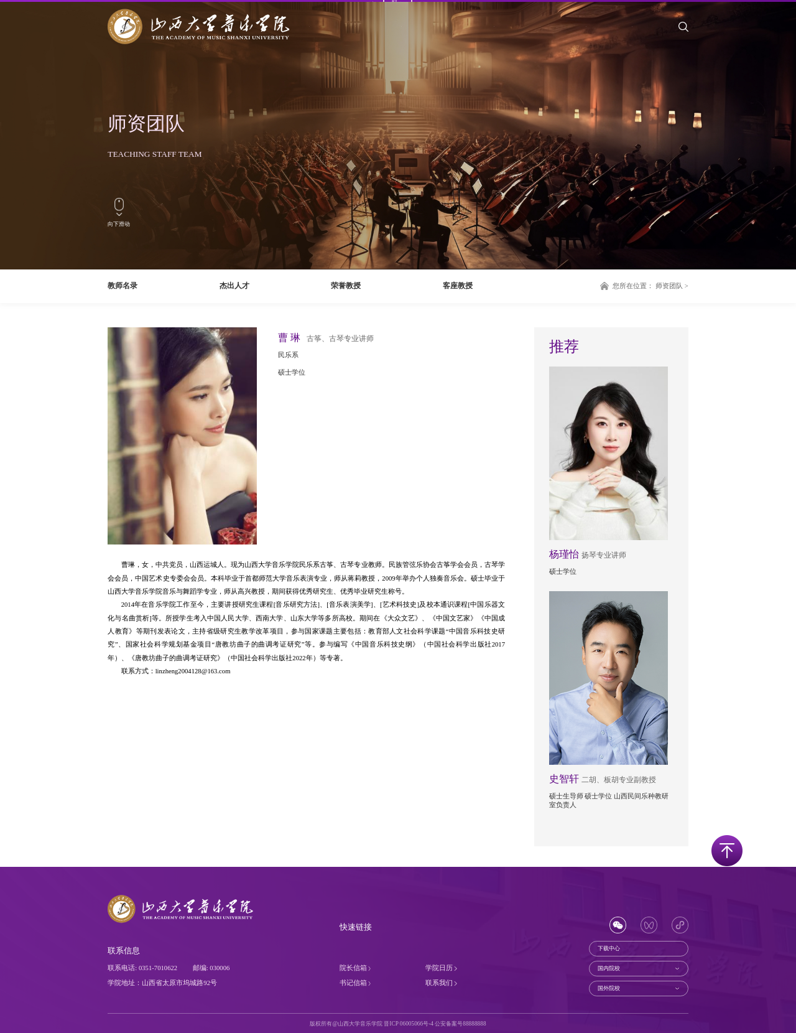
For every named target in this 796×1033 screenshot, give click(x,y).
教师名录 (122, 285)
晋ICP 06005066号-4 (408, 1024)
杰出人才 (234, 285)
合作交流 (555, 41)
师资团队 (416, 41)
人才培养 (462, 41)
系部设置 (370, 41)
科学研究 (509, 41)
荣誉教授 (346, 285)
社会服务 (647, 41)
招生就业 (601, 41)
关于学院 (324, 41)
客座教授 (458, 285)
